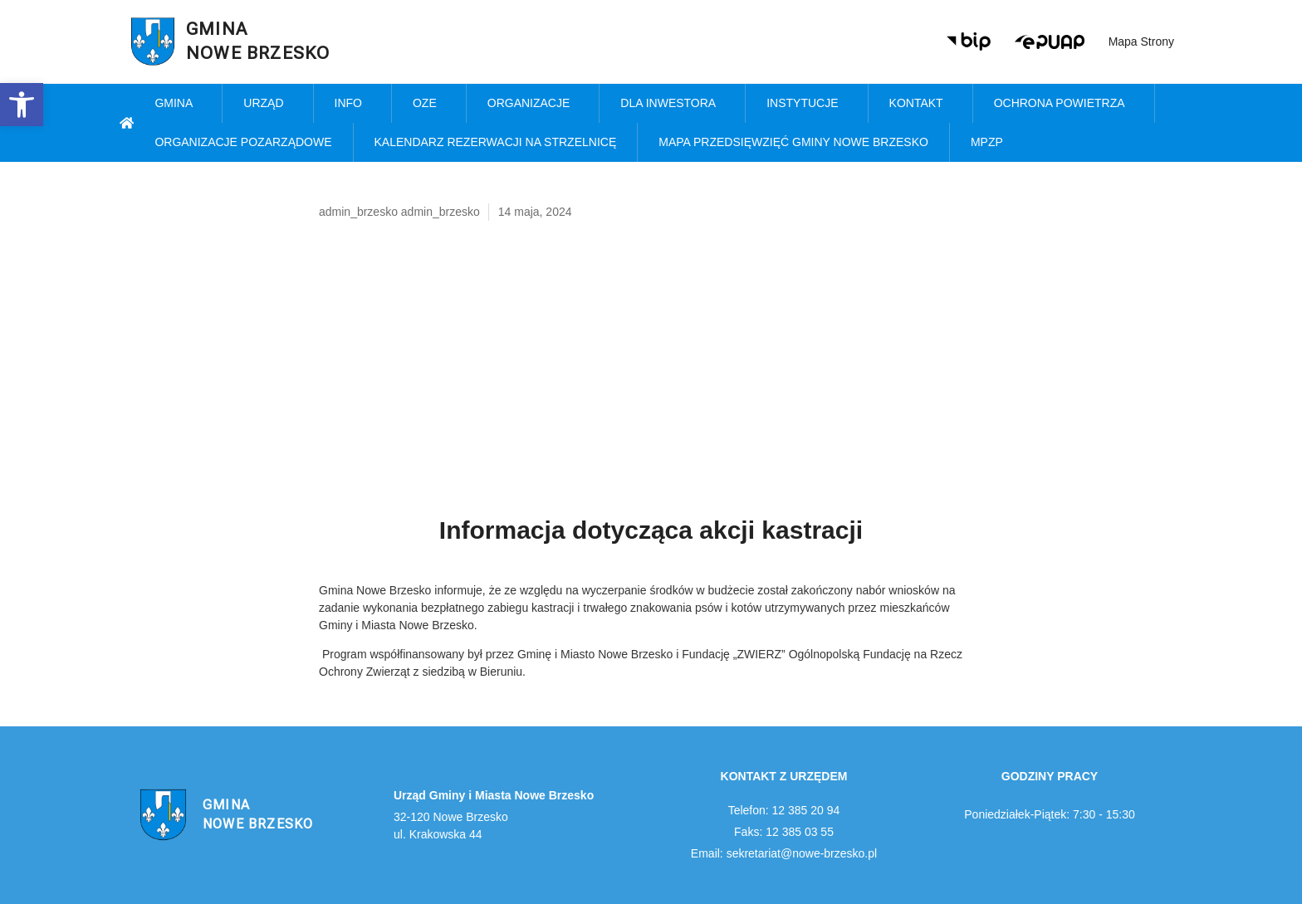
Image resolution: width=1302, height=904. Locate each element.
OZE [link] (429, 103)
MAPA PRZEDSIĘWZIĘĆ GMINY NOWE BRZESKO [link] (793, 142)
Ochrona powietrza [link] (1063, 103)
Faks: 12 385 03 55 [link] (784, 831)
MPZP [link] (991, 142)
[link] (21, 104)
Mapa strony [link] (1141, 41)
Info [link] (352, 103)
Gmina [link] (177, 103)
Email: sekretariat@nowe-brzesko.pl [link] (784, 853)
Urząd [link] (267, 103)
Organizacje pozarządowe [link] (242, 142)
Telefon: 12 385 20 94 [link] (784, 810)
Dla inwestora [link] (672, 103)
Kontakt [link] (920, 103)
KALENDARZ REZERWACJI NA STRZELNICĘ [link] (495, 142)
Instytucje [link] (806, 103)
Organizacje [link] (533, 103)
